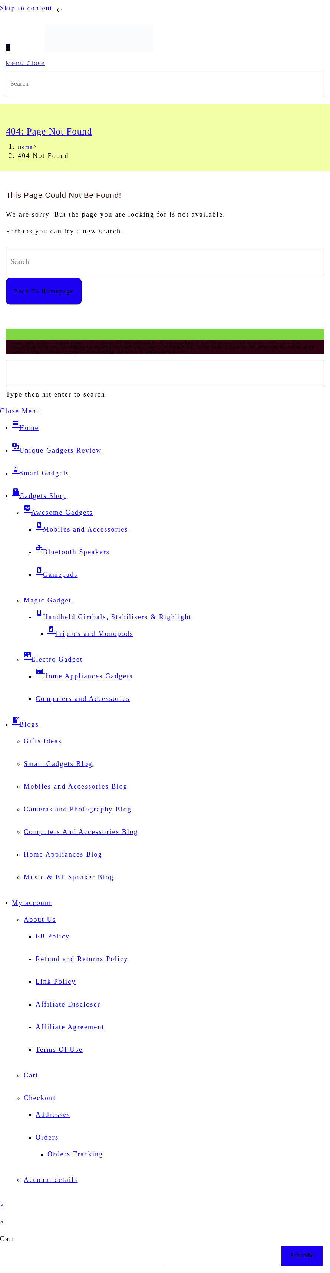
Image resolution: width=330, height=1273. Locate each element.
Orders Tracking (75, 1154)
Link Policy (56, 981)
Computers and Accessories (83, 698)
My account (32, 903)
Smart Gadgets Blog (58, 764)
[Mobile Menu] (165, 63)
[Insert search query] (165, 84)
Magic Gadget (48, 600)
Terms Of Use (59, 1049)
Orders (47, 1137)
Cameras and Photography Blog (78, 809)
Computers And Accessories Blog (81, 832)
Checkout (40, 1098)
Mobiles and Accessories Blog (76, 786)
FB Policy (53, 936)
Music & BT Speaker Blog (69, 877)
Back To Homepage (44, 291)
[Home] (25, 147)
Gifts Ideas (43, 741)
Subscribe (302, 1255)
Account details (50, 1179)
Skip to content (32, 8)
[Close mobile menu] (20, 411)
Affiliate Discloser (68, 1004)
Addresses (53, 1114)
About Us (40, 919)
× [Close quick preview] (2, 1205)
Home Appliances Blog (63, 854)
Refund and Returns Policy (82, 959)
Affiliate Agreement (70, 1027)
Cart (31, 1075)
